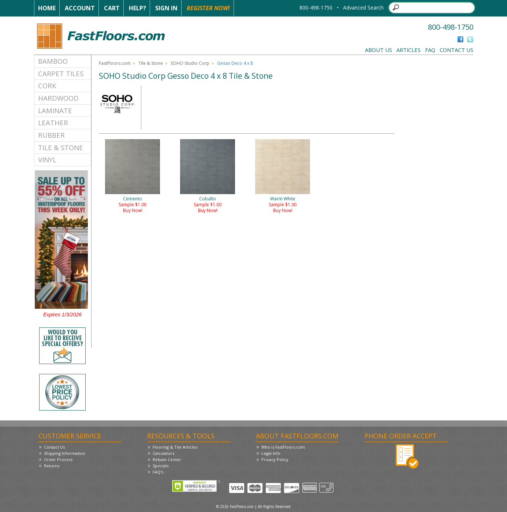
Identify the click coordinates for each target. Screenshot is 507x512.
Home (47, 8)
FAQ (430, 49)
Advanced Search (363, 7)
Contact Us (456, 49)
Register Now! (208, 8)
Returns (51, 465)
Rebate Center (167, 459)
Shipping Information (64, 453)
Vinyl (47, 159)
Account (80, 8)
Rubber (51, 135)
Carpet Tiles (60, 73)
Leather (53, 122)
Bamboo (53, 61)
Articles (408, 49)
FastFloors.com (115, 63)
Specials (160, 465)
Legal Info (270, 453)
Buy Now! (132, 210)
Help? (137, 8)
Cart (112, 8)
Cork (47, 85)
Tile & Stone (60, 147)
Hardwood (58, 98)
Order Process (58, 459)
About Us (378, 49)
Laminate (55, 110)
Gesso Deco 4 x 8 (235, 63)
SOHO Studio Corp (190, 63)
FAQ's (158, 472)
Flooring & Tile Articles (175, 447)
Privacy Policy (274, 459)
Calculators (163, 453)
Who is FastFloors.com (283, 447)
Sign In (166, 8)
